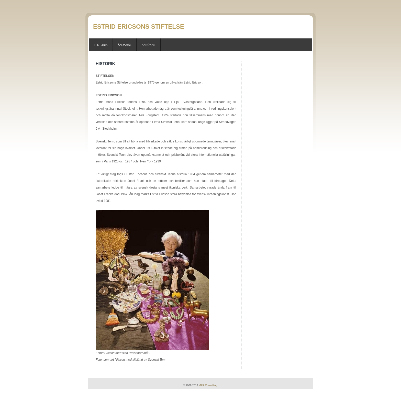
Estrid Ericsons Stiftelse (138, 26)
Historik (101, 44)
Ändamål (124, 44)
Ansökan (148, 44)
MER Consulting (208, 385)
